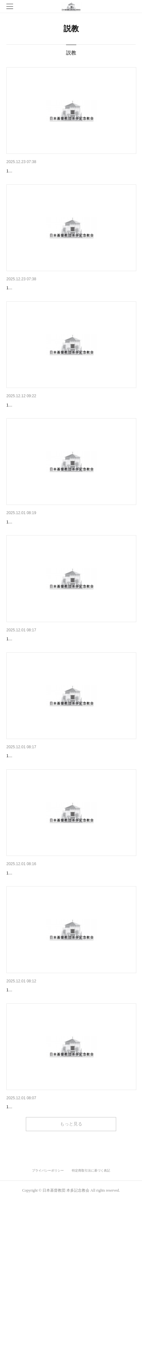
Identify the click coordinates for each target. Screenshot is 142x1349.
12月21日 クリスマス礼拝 (32, 171)
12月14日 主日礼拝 (27, 304)
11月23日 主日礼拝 (27, 704)
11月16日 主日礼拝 (27, 838)
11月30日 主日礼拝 (27, 571)
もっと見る (71, 1272)
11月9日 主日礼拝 (25, 971)
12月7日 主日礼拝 (24, 438)
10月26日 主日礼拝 (27, 1239)
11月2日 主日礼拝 (25, 1105)
